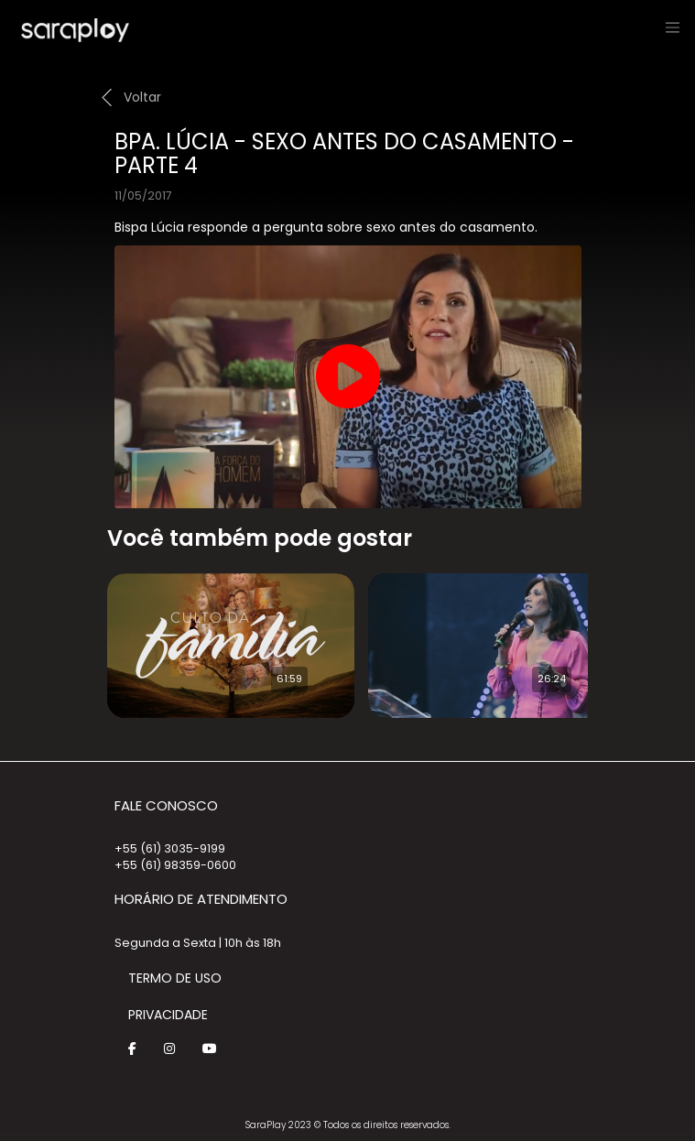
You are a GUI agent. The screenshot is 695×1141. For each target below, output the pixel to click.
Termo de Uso (175, 978)
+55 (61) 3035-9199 (169, 848)
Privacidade (168, 1014)
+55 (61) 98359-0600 (175, 865)
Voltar (142, 97)
